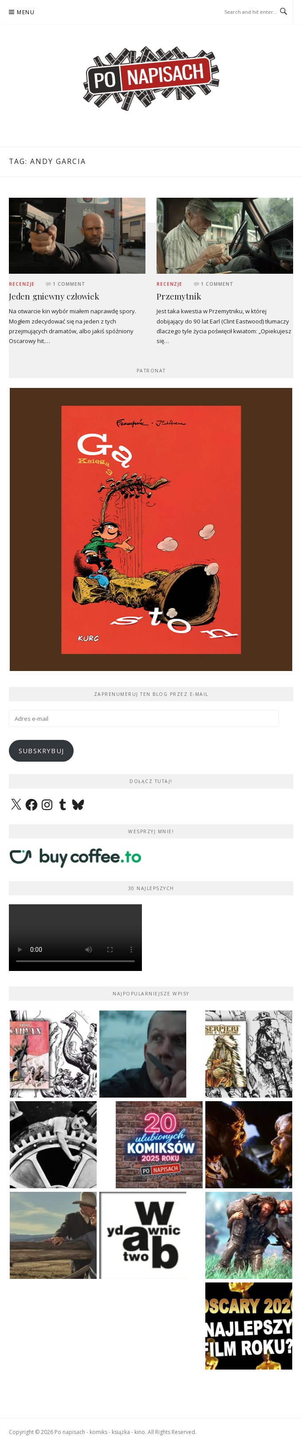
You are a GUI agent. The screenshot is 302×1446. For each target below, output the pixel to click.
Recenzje (22, 284)
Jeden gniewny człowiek (54, 296)
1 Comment (69, 284)
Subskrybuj (41, 750)
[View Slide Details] (151, 529)
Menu (26, 12)
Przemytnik (179, 296)
